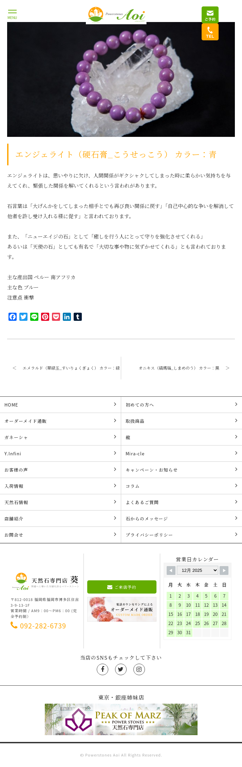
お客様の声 (60, 469)
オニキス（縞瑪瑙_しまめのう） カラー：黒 (186, 368)
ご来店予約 (121, 587)
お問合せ (60, 534)
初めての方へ (182, 404)
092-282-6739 (38, 625)
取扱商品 (182, 420)
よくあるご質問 (182, 502)
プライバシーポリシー (182, 534)
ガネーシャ (60, 437)
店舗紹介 (60, 518)
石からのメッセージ (182, 518)
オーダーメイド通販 (60, 420)
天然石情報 (60, 502)
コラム (182, 485)
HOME (60, 404)
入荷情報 (60, 485)
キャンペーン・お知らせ (182, 469)
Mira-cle (182, 453)
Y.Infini (60, 453)
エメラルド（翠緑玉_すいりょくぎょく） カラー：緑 (63, 368)
